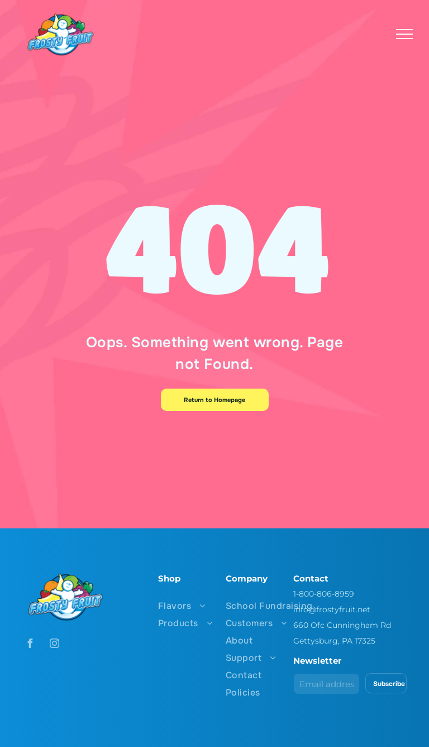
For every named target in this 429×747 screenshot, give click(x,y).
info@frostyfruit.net (331, 609)
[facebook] (29, 645)
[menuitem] (208, 605)
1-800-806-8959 (323, 594)
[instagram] (54, 645)
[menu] (404, 34)
